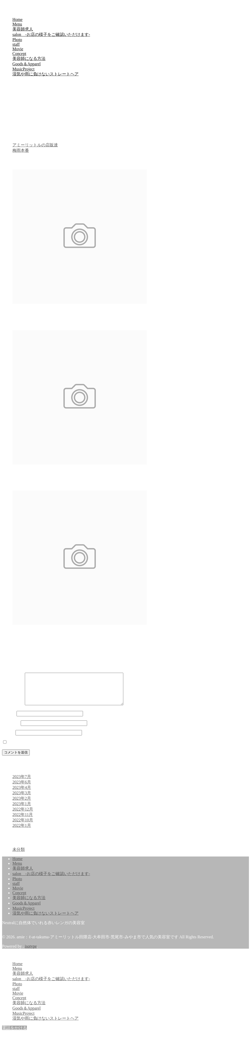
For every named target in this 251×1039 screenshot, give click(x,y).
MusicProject (23, 69)
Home (17, 19)
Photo (17, 39)
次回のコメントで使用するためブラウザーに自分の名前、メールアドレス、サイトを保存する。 (97, 748)
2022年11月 (22, 821)
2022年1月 (21, 831)
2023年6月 (21, 788)
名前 (9, 719)
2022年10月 (22, 826)
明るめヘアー (24, 313)
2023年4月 (21, 793)
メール (11, 729)
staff (16, 44)
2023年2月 (21, 804)
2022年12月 (22, 815)
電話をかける (14, 1034)
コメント (13, 710)
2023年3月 (21, 799)
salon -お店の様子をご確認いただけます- (51, 34)
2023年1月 (21, 810)
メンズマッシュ (26, 473)
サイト (8, 738)
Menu (17, 24)
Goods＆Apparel (26, 64)
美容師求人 (22, 29)
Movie (17, 49)
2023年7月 (21, 783)
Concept (19, 53)
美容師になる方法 (28, 58)
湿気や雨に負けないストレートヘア (45, 74)
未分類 (18, 855)
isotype (31, 952)
